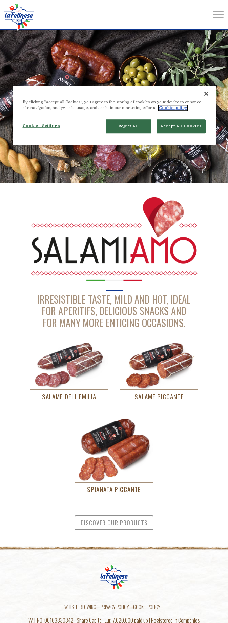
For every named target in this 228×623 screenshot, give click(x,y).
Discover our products (114, 522)
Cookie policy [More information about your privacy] (173, 108)
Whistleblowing (80, 606)
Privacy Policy (115, 606)
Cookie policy (146, 606)
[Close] (206, 93)
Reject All (129, 126)
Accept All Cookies (181, 126)
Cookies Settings (41, 126)
